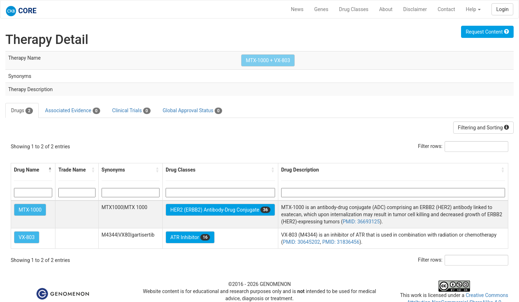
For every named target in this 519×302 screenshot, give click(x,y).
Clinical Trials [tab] (131, 111)
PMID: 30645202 (301, 242)
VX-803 (27, 237)
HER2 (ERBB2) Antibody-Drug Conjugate (220, 210)
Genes (321, 9)
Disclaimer (415, 9)
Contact (446, 9)
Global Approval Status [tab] (192, 111)
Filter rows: (430, 146)
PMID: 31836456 (340, 242)
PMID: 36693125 (361, 221)
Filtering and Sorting (483, 127)
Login (502, 9)
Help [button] (473, 9)
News (297, 9)
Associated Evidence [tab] (72, 111)
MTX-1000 (30, 210)
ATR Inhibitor (190, 237)
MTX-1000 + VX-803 (268, 60)
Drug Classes (353, 9)
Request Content (487, 32)
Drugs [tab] (22, 111)
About (385, 9)
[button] (50, 169)
